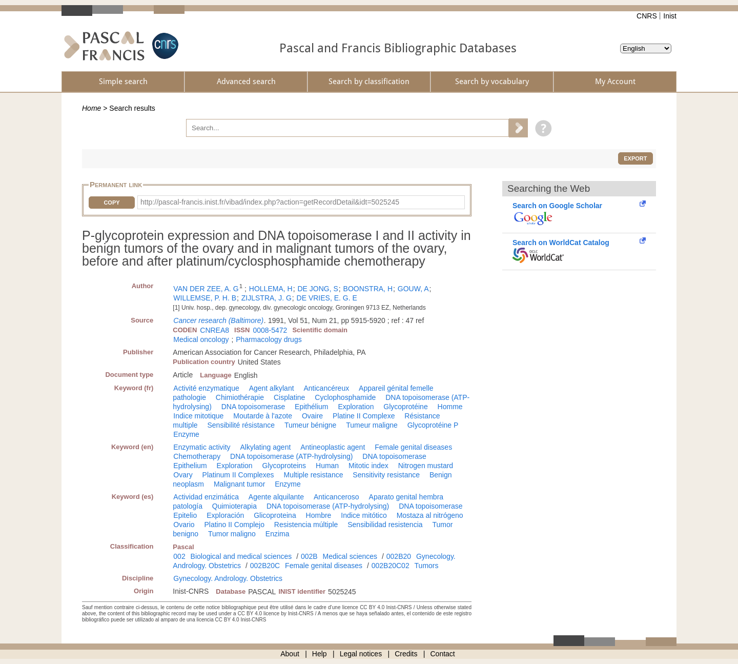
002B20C (265, 565)
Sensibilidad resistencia (384, 524)
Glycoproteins (284, 465)
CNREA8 (214, 330)
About (289, 654)
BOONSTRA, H (368, 289)
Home (91, 108)
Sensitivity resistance (386, 475)
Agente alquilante (276, 497)
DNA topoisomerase (253, 407)
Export (635, 158)
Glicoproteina (275, 515)
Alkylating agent (265, 447)
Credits (406, 654)
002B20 (398, 556)
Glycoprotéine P (433, 425)
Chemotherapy (196, 456)
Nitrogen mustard (425, 465)
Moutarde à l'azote (262, 416)
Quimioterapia (234, 506)
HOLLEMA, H (271, 289)
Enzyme (186, 434)
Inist (669, 16)
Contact (442, 654)
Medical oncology (201, 339)
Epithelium (190, 465)
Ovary (182, 475)
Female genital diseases (413, 447)
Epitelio (185, 515)
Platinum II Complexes (238, 475)
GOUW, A (413, 289)
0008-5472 (270, 330)
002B (309, 556)
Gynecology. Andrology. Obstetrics (227, 578)
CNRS (647, 16)
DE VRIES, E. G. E (327, 298)
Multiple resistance (313, 475)
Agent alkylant (271, 388)
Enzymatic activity (201, 447)
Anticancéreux (326, 388)
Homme (450, 407)
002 (179, 556)
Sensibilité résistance (241, 425)
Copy (111, 202)
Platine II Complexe (364, 416)
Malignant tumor (239, 484)
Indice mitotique (198, 416)
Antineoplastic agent (332, 447)
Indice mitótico (363, 515)
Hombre (319, 515)
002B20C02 (390, 565)
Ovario (183, 524)
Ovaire (312, 416)
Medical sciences (350, 556)
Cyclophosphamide (345, 397)
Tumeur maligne (372, 425)
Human (327, 465)
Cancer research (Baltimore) (218, 320)
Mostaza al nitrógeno (430, 515)
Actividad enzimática (206, 497)
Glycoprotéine (405, 407)
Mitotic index (368, 465)
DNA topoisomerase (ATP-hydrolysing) (291, 456)
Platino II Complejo (234, 524)
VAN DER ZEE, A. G (205, 289)
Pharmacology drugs (268, 339)
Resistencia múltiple (306, 524)
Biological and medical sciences (241, 556)
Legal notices (361, 654)
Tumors (427, 565)
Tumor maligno (232, 534)
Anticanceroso (336, 497)
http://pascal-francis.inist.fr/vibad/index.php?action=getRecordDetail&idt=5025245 (269, 202)
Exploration (356, 407)
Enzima (277, 534)
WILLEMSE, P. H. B (204, 298)
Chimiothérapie (240, 397)
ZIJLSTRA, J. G (266, 298)
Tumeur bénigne (310, 425)
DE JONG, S (317, 289)
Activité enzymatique (206, 388)
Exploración (225, 515)
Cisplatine (289, 397)
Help (319, 654)
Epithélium (311, 407)
